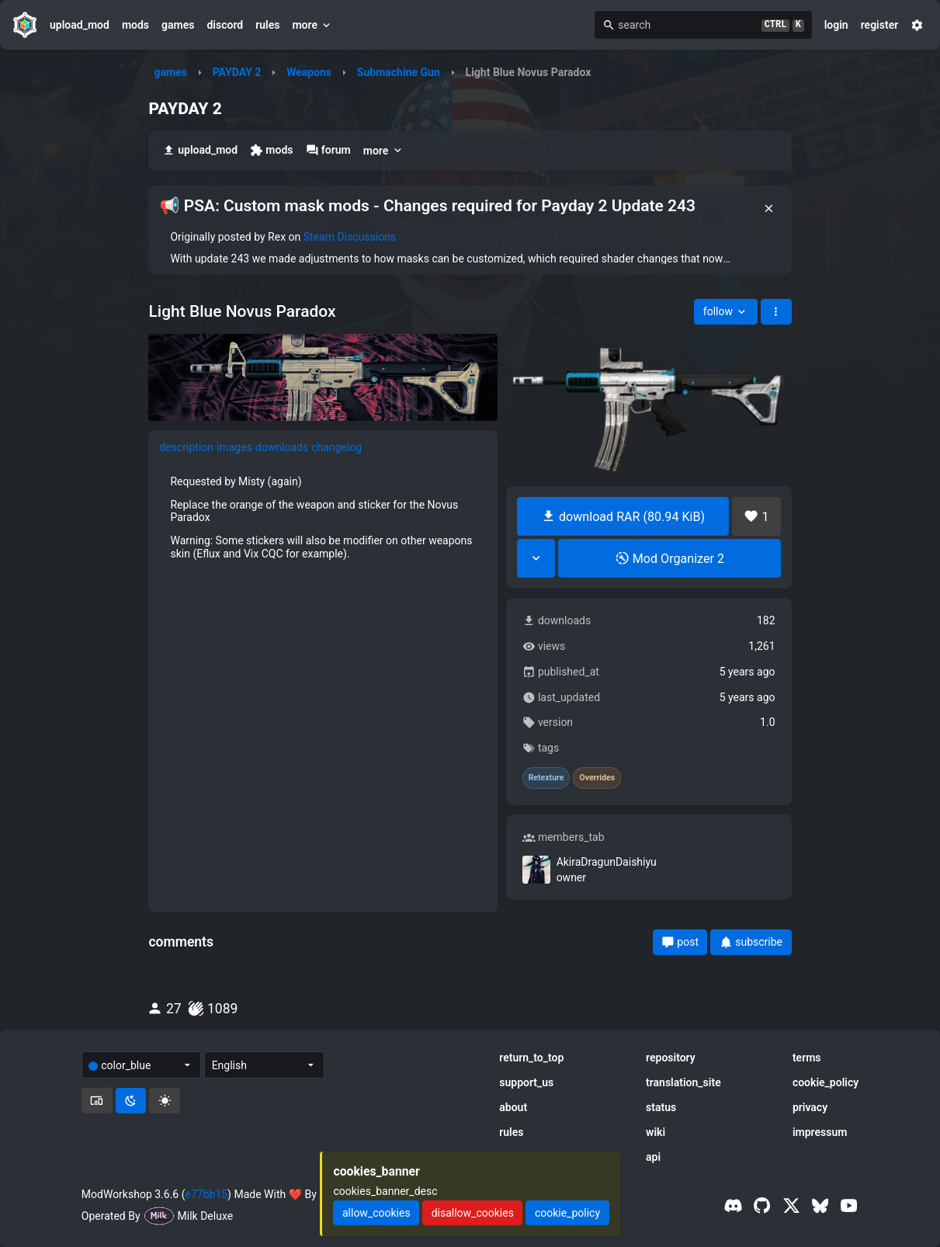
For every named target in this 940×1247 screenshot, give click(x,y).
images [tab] (234, 447)
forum (328, 150)
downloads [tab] (281, 447)
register (880, 25)
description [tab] (186, 447)
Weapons (308, 72)
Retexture (546, 778)
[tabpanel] (323, 517)
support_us (526, 1082)
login (836, 25)
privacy (810, 1107)
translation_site (683, 1082)
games (177, 25)
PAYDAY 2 (237, 72)
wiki (655, 1132)
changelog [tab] (336, 447)
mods (135, 25)
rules (267, 25)
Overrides (597, 778)
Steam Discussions (350, 236)
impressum (820, 1132)
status (661, 1107)
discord (224, 25)
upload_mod (79, 25)
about (513, 1107)
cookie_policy (825, 1082)
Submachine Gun (398, 72)
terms (807, 1057)
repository (670, 1057)
